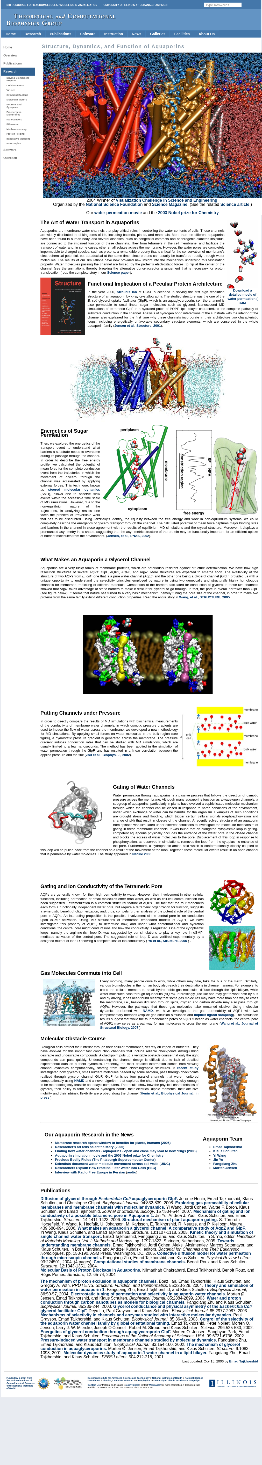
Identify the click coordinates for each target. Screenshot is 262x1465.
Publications (60, 34)
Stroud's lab (127, 292)
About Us (207, 34)
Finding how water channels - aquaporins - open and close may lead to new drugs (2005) (126, 1151)
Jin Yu (218, 1160)
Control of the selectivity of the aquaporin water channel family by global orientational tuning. (146, 1321)
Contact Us (94, 1385)
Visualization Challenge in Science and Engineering (166, 200)
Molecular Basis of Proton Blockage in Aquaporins (90, 1270)
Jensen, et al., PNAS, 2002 (128, 536)
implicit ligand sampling (213, 1015)
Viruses (10, 90)
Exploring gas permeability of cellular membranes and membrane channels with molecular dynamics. (144, 1205)
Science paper (118, 272)
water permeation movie (118, 213)
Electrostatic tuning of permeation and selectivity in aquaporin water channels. (148, 1294)
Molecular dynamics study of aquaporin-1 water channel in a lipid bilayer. (135, 1353)
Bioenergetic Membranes (14, 113)
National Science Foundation (114, 204)
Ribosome (12, 124)
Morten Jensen (225, 1168)
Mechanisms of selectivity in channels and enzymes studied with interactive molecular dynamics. (136, 1315)
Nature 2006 (142, 854)
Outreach (10, 158)
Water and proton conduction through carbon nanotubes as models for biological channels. (140, 1300)
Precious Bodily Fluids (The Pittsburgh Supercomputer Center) (105, 1160)
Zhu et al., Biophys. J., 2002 (108, 755)
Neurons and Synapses (14, 105)
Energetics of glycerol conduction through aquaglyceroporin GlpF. (105, 1332)
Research (33, 34)
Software (87, 34)
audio (131, 1172)
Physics (107, 1380)
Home (11, 34)
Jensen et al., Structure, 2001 (137, 326)
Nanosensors (14, 119)
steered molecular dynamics (74, 489)
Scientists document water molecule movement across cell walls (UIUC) (112, 1164)
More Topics (13, 143)
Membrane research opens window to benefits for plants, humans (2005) (113, 1143)
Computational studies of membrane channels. (140, 1262)
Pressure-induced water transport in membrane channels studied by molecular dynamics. (128, 1340)
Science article (234, 204)
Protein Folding (15, 133)
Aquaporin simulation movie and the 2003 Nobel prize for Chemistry (109, 1155)
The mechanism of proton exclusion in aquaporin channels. (99, 1281)
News (136, 34)
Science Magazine (169, 204)
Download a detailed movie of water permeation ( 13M (243, 296)
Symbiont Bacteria (17, 94)
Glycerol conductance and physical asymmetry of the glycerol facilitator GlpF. (146, 1308)
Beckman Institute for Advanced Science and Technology (119, 1378)
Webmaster (154, 1385)
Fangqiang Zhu (225, 1164)
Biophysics (144, 1380)
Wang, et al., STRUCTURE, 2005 (204, 597)
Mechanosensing (16, 129)
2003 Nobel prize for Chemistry (188, 213)
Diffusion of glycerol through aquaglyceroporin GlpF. (109, 1198)
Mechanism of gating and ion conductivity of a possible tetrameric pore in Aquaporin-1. (145, 1213)
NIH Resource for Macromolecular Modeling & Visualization (51, 5)
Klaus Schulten (225, 1151)
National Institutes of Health (167, 1378)
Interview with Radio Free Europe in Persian (90, 1172)
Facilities (182, 34)
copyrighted (132, 1385)
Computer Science (122, 1380)
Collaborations (15, 85)
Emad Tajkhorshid (227, 1147)
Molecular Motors (16, 99)
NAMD (148, 1011)
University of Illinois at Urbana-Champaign (135, 5)
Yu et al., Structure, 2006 (167, 941)
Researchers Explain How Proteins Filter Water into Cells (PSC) (105, 1168)
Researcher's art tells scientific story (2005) (89, 1147)
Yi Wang (219, 1155)
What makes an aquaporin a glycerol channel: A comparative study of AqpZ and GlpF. (161, 1228)
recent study (188, 1068)
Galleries (157, 34)
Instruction (113, 34)
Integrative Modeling (18, 138)
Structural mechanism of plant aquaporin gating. (170, 1219)
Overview (10, 55)
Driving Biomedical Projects (17, 79)
